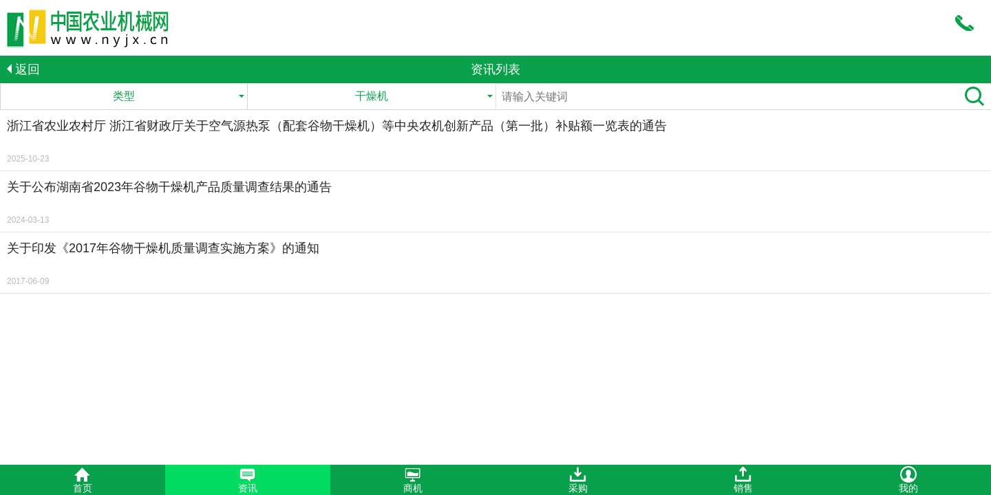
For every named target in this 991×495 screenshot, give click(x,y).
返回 (23, 69)
